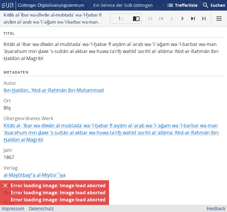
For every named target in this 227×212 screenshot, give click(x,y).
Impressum (13, 208)
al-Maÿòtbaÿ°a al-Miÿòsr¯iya (35, 175)
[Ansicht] (219, 18)
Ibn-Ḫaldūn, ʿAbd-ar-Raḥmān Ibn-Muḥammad (54, 90)
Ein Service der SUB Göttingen (123, 5)
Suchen (213, 5)
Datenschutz (41, 208)
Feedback (216, 208)
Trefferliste (182, 5)
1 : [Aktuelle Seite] (120, 18)
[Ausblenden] (5, 185)
